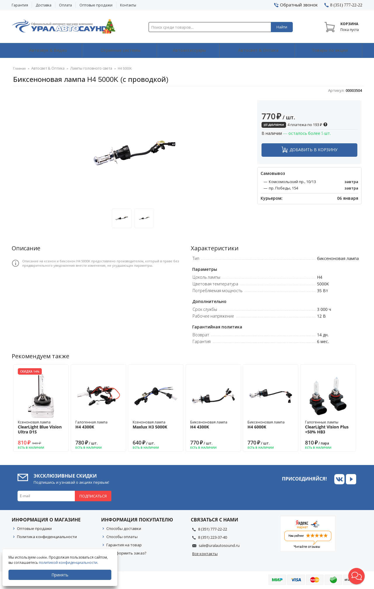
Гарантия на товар (124, 544)
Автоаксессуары (189, 50)
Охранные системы (119, 50)
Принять (60, 575)
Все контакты (205, 553)
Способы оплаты (122, 536)
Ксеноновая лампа (41, 427)
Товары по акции (329, 50)
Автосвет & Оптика (258, 50)
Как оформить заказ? (126, 553)
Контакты (128, 5)
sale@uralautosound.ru (219, 545)
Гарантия (20, 5)
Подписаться (93, 496)
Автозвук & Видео (46, 50)
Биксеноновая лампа (213, 425)
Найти (281, 27)
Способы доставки (123, 528)
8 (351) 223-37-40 (212, 537)
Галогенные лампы (328, 427)
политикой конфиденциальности (68, 562)
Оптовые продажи (95, 5)
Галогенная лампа (98, 425)
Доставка (43, 5)
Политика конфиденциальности (47, 536)
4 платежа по (295, 124)
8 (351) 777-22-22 (212, 529)
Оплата (65, 5)
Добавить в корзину (313, 149)
